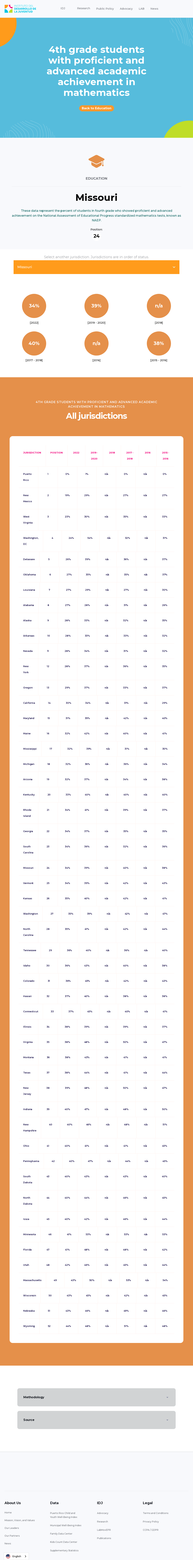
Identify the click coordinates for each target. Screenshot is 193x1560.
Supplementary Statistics (64, 1550)
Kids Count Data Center (63, 1542)
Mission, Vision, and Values (20, 1520)
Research (102, 1521)
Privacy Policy (151, 1521)
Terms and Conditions (155, 1513)
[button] (63, 8)
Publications (104, 1538)
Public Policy (105, 8)
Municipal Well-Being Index (65, 1525)
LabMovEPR (104, 1529)
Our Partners (12, 1535)
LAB (141, 8)
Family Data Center (61, 1533)
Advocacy (126, 8)
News (154, 8)
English (13, 1556)
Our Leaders (12, 1528)
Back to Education (96, 108)
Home (8, 1512)
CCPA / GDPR (151, 1529)
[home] (20, 9)
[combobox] (16, 1556)
